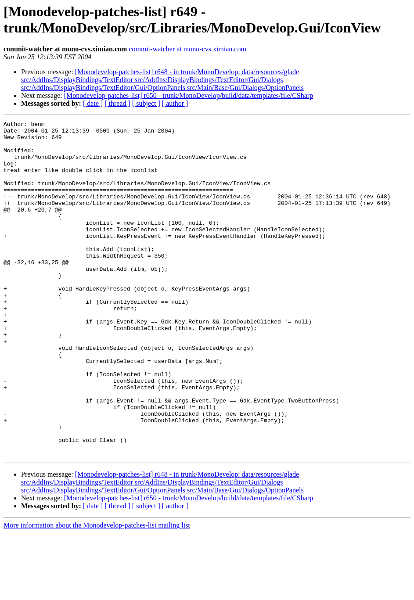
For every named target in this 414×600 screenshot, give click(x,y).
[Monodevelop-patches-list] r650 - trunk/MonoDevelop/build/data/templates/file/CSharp (188, 95)
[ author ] (175, 103)
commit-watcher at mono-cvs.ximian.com (187, 49)
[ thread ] (117, 103)
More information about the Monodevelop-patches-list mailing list (97, 592)
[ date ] (93, 103)
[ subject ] (146, 103)
